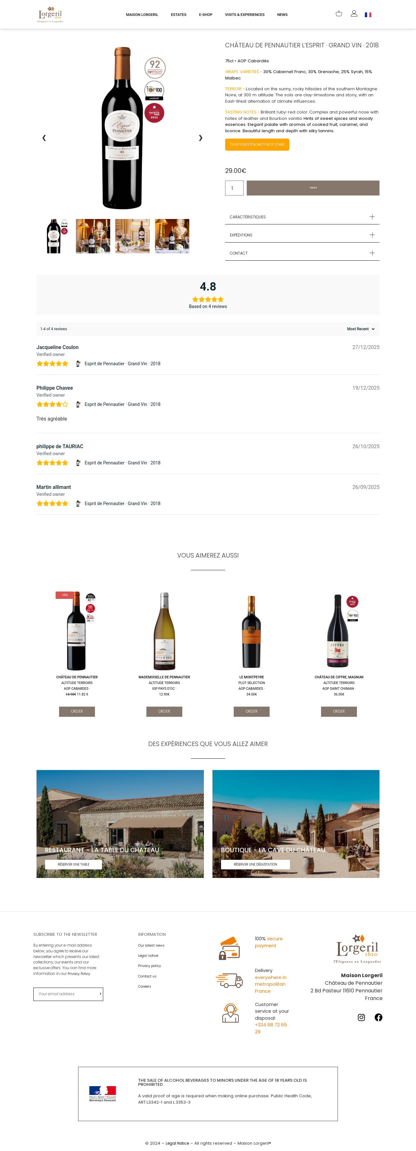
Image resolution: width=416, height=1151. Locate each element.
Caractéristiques (249, 218)
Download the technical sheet (261, 145)
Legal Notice (177, 1144)
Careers (145, 987)
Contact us (148, 977)
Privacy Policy (79, 975)
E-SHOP (205, 14)
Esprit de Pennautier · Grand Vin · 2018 (123, 364)
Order (313, 189)
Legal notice (149, 957)
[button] (302, 217)
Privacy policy (150, 967)
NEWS (282, 14)
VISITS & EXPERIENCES (245, 14)
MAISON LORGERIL (142, 14)
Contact (240, 254)
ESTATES (178, 14)
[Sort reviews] (360, 329)
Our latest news (152, 946)
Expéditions (242, 236)
